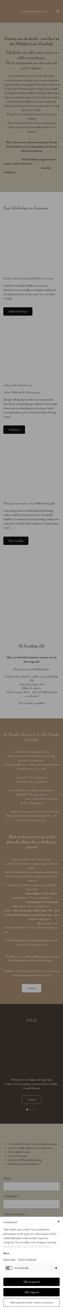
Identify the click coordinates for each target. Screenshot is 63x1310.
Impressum (9, 1259)
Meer (6, 1253)
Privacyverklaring (27, 1259)
